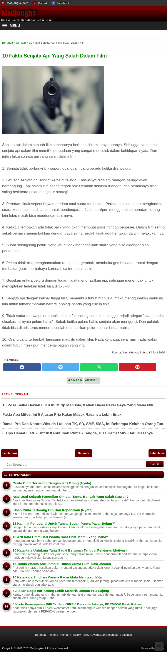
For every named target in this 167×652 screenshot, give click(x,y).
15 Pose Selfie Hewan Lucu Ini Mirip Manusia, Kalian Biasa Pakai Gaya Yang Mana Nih (77, 405)
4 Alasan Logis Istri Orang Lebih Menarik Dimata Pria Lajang (61, 591)
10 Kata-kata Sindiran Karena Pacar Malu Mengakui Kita (57, 577)
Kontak (42, 3)
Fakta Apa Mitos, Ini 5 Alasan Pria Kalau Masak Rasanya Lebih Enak (62, 414)
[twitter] (60, 367)
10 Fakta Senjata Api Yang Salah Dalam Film (54, 56)
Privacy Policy (80, 634)
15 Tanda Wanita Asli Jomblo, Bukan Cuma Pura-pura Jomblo (62, 564)
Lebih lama (157, 453)
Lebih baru (9, 453)
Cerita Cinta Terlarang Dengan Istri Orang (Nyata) (52, 483)
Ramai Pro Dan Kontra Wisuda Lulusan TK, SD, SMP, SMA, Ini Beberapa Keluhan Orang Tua (82, 424)
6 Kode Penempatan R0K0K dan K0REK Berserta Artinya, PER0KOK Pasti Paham (77, 604)
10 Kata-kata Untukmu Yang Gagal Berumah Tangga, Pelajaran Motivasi (70, 550)
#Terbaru (92, 380)
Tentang (53, 634)
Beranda (83, 453)
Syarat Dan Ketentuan (105, 634)
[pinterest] (137, 367)
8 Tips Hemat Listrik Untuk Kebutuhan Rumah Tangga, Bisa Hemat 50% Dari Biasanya (77, 433)
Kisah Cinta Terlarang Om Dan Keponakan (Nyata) (53, 510)
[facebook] (22, 367)
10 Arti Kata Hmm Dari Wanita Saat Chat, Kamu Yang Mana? (60, 537)
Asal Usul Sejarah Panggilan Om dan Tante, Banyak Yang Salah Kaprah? (71, 496)
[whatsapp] (99, 367)
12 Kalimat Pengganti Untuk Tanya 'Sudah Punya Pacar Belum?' (64, 523)
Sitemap (127, 634)
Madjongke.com (17, 3)
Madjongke (18, 12)
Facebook (63, 3)
